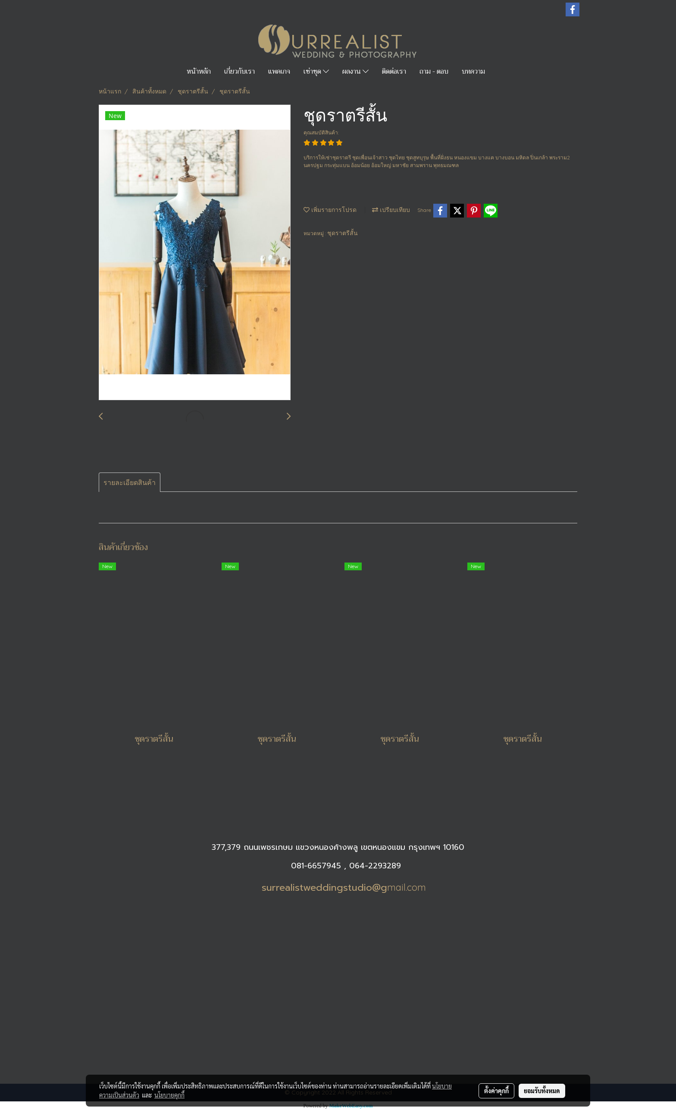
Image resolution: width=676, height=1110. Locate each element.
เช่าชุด (316, 71)
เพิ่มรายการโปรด (330, 210)
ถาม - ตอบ (433, 71)
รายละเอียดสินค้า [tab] (129, 482)
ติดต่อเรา (394, 71)
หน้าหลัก (199, 71)
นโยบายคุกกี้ (169, 1095)
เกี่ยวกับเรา (239, 71)
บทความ (473, 71)
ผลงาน (355, 71)
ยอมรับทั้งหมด (542, 1090)
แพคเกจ (279, 71)
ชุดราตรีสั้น (342, 233)
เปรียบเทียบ (391, 210)
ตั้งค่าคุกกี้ (496, 1090)
